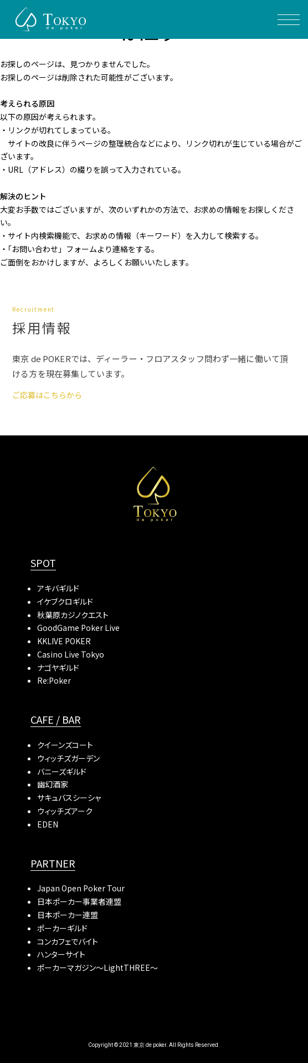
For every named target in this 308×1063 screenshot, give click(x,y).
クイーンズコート (65, 744)
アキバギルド (58, 588)
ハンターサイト (61, 954)
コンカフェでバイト (67, 941)
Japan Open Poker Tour (81, 888)
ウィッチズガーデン (68, 758)
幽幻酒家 (52, 784)
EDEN (47, 824)
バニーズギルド (61, 771)
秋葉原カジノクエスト (73, 614)
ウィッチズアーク (65, 810)
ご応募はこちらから (47, 394)
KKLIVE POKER (64, 640)
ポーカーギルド (62, 928)
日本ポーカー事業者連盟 (79, 901)
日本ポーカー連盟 (67, 914)
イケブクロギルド (65, 601)
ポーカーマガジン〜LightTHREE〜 (97, 967)
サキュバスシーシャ (69, 797)
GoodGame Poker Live (78, 627)
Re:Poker (54, 680)
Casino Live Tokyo (70, 654)
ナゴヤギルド (58, 667)
